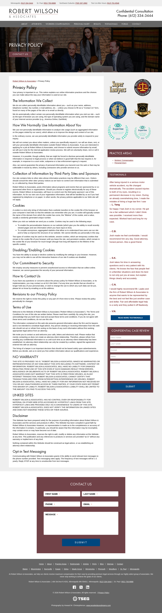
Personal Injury (81, 24)
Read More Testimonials (130, 318)
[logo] (33, 13)
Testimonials (111, 24)
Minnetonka (90, 569)
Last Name (90, 494)
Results (97, 24)
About (24, 24)
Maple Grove (77, 569)
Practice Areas (60, 564)
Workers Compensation (58, 24)
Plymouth (101, 569)
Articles (86, 564)
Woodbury (113, 569)
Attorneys (37, 24)
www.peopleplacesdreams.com (98, 605)
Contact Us (20, 54)
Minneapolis (134, 569)
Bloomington (36, 569)
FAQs (94, 564)
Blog (102, 564)
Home (41, 564)
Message (51, 515)
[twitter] (81, 588)
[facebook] (74, 588)
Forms (125, 24)
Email (88, 504)
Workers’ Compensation (124, 160)
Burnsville (48, 569)
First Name (52, 494)
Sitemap (110, 564)
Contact (136, 24)
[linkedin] (87, 588)
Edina (66, 569)
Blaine (25, 569)
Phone (50, 504)
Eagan (57, 569)
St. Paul (123, 569)
